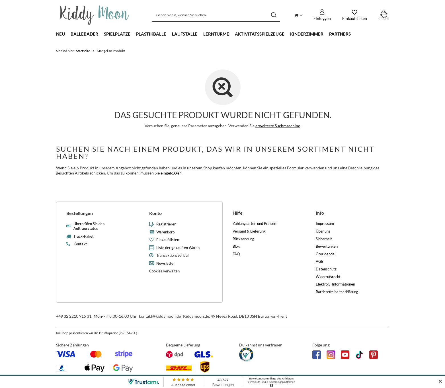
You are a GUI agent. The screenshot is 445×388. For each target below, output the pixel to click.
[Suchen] (273, 15)
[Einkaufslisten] (354, 15)
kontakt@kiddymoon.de (160, 316)
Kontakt (80, 244)
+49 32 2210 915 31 (73, 316)
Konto (155, 213)
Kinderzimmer (306, 33)
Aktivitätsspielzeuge (259, 33)
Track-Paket (83, 236)
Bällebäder (84, 33)
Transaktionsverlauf (172, 255)
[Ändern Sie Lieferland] (298, 14)
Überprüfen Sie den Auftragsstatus (88, 226)
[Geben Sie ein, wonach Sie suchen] (216, 15)
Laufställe (185, 33)
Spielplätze (117, 33)
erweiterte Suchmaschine (277, 125)
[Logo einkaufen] (94, 15)
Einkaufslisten (167, 240)
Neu (60, 33)
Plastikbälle (151, 33)
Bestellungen (79, 213)
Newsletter (165, 263)
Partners (340, 33)
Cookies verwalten (164, 271)
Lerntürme (216, 33)
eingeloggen (171, 173)
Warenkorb (165, 232)
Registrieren (166, 224)
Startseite (83, 51)
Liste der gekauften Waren (178, 248)
